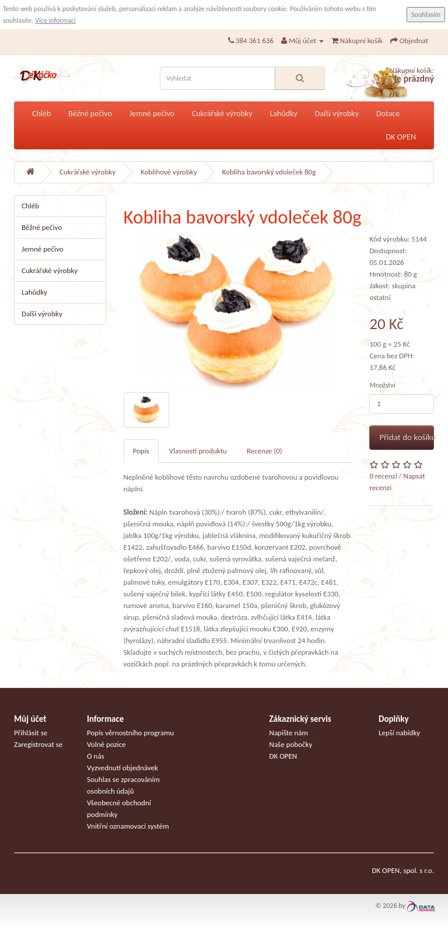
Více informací (55, 20)
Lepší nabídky (399, 732)
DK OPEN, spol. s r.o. (403, 870)
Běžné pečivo (90, 113)
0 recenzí (383, 476)
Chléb (41, 113)
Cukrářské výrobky (222, 113)
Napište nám (289, 732)
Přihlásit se (30, 732)
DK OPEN (401, 137)
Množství (382, 385)
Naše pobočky (291, 744)
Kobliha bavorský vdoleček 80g (269, 171)
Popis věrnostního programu (130, 732)
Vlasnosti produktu (198, 450)
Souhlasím (425, 15)
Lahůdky (283, 113)
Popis (141, 450)
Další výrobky (337, 113)
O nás (95, 756)
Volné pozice (106, 744)
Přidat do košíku (406, 437)
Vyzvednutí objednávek (122, 767)
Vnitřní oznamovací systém (128, 826)
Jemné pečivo (152, 113)
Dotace (388, 113)
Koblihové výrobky (169, 171)
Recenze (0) (264, 450)
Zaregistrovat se (38, 744)
